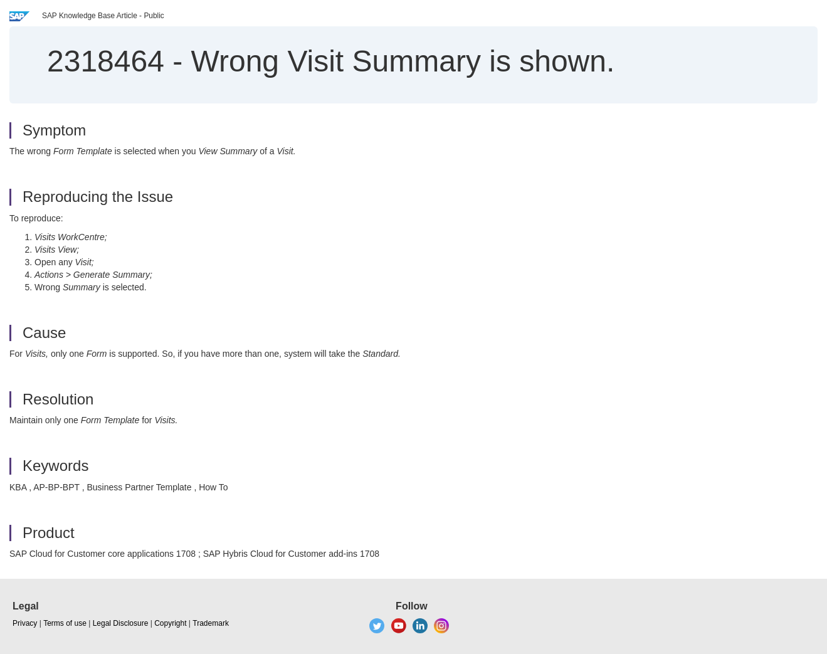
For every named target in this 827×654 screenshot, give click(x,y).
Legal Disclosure (121, 623)
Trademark (210, 623)
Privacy (25, 623)
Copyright (170, 623)
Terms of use (65, 623)
